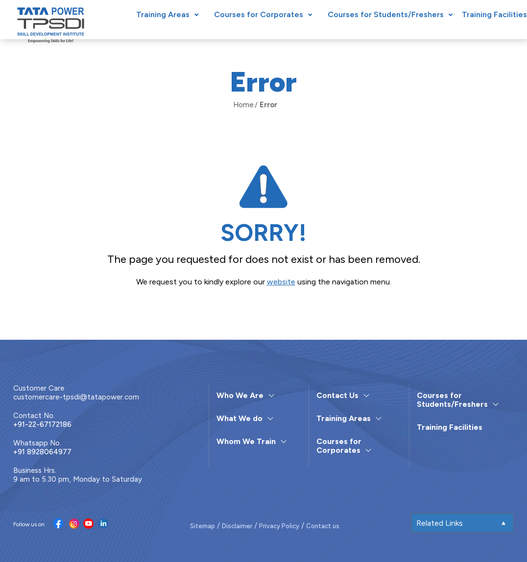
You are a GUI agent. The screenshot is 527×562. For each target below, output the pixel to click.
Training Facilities (494, 14)
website (281, 281)
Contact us (322, 526)
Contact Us (337, 395)
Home (236, 104)
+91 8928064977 (42, 451)
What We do (239, 418)
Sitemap (202, 526)
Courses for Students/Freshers (386, 14)
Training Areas (163, 14)
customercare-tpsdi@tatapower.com (76, 397)
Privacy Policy (279, 526)
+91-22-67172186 (42, 424)
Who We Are (240, 395)
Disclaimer (237, 526)
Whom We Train (246, 441)
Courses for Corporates (258, 14)
